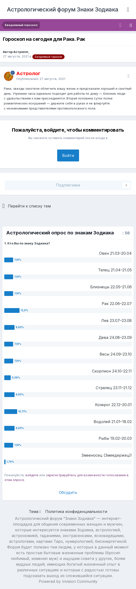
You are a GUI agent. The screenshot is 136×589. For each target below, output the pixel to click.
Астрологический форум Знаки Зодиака (62, 9)
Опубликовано (40, 79)
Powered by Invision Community (68, 581)
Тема (35, 511)
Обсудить (68, 492)
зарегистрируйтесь (61, 475)
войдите (31, 475)
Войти (68, 155)
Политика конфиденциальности (76, 511)
